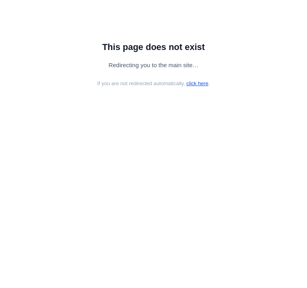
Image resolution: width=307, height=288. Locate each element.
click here (197, 83)
